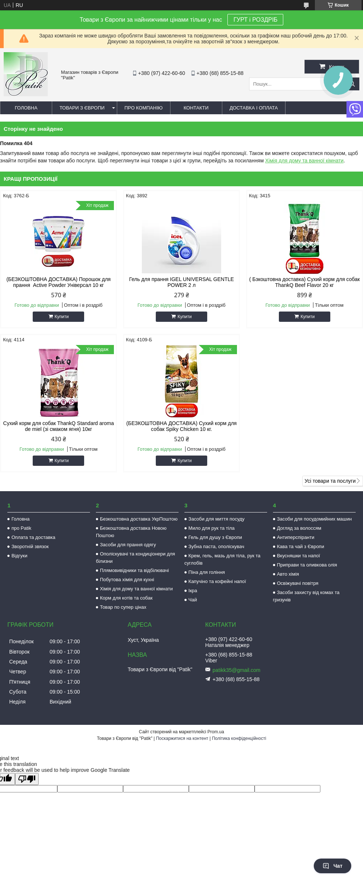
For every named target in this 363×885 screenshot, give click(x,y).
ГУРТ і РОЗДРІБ (255, 20)
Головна (26, 108)
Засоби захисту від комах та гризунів (306, 596)
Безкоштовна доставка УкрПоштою (138, 519)
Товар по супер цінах (123, 607)
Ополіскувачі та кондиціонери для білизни (135, 557)
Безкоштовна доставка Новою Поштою (131, 531)
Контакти (196, 108)
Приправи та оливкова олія (307, 565)
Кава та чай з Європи (300, 546)
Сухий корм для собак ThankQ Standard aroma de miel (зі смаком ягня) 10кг (58, 426)
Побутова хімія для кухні (127, 579)
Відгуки (19, 555)
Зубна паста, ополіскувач (216, 546)
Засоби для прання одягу (128, 544)
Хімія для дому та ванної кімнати (304, 160)
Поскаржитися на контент (182, 738)
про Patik (21, 528)
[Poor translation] (27, 779)
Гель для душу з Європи (215, 537)
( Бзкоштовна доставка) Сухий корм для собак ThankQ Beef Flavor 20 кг (304, 282)
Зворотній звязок (29, 546)
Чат (332, 866)
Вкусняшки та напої (298, 555)
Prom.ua (216, 731)
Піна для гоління (206, 572)
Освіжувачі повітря (298, 583)
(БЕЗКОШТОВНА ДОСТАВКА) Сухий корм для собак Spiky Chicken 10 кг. (181, 426)
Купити (62, 316)
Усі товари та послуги (330, 481)
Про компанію (144, 108)
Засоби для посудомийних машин (314, 519)
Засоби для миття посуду (216, 519)
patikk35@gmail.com (236, 670)
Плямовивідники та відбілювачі (134, 570)
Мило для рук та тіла (211, 528)
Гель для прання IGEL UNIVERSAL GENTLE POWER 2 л (181, 282)
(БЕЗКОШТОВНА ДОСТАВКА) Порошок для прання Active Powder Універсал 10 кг (58, 282)
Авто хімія (288, 574)
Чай (192, 599)
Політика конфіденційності (239, 738)
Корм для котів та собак (126, 598)
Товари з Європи (82, 108)
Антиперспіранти (296, 537)
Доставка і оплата (254, 108)
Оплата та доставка (33, 537)
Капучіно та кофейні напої (217, 581)
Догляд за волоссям (299, 528)
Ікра (192, 590)
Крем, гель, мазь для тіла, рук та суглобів (222, 559)
